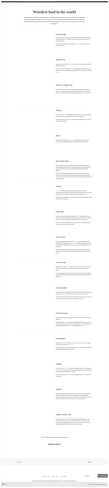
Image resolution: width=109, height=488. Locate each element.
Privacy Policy (55, 476)
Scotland (67, 368)
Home (43, 476)
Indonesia (73, 243)
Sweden (81, 323)
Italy (68, 266)
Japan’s (64, 114)
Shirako (59, 110)
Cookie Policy (63, 476)
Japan (77, 216)
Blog (48, 476)
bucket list (75, 241)
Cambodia (70, 344)
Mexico (58, 72)
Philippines (70, 140)
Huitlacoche (60, 60)
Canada (87, 419)
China (77, 43)
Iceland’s (58, 190)
